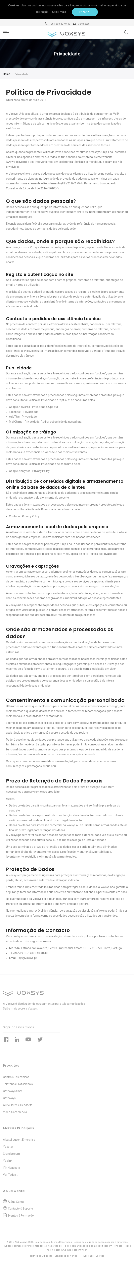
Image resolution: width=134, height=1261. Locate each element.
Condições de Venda (65, 1256)
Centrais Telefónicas (16, 1077)
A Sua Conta (16, 1201)
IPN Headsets (11, 1167)
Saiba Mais (60, 11)
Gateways (9, 1098)
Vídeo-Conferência (15, 1112)
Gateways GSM (12, 1091)
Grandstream (11, 1153)
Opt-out (53, 406)
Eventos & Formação (21, 1215)
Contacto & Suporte (20, 1208)
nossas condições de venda (77, 754)
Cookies (100, 1256)
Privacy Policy (41, 471)
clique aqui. (50, 766)
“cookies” (100, 373)
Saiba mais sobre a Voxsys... (21, 1008)
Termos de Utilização (41, 1256)
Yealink (7, 1160)
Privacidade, (32, 421)
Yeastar (8, 1146)
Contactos (81, 23)
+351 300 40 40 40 (57, 23)
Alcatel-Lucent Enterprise (19, 1139)
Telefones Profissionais (18, 1084)
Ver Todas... (10, 1174)
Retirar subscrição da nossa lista (61, 421)
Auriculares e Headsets (17, 1105)
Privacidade (39, 406)
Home (6, 73)
